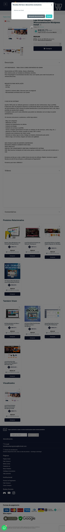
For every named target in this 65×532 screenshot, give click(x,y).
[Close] (52, 4)
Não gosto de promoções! (36, 16)
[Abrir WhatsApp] (4, 527)
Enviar (49, 16)
